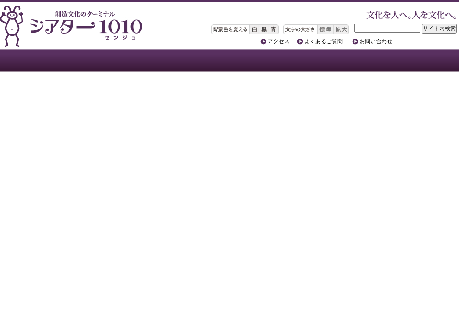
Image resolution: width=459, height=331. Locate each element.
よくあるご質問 (323, 41)
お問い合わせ (375, 41)
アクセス (279, 41)
